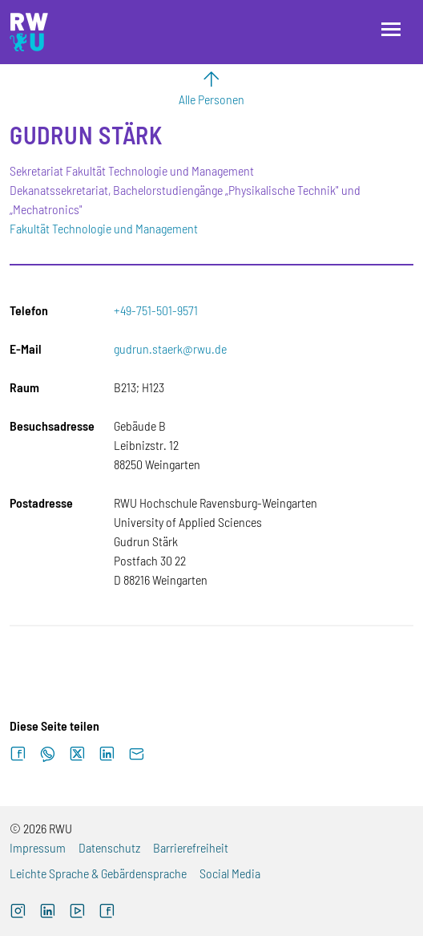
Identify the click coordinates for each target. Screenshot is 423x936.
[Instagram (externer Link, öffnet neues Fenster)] (18, 912)
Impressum (38, 847)
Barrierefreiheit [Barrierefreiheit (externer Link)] (190, 847)
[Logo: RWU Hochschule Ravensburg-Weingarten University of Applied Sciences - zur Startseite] (29, 32)
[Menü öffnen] (391, 29)
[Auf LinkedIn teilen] (107, 754)
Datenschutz (109, 847)
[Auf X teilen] (77, 754)
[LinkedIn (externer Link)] (47, 912)
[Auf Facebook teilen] (18, 754)
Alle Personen (211, 99)
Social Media (229, 873)
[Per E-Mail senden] (136, 754)
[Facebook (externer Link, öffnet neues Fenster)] (107, 912)
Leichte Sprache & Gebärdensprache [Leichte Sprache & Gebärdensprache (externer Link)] (98, 873)
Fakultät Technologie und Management (104, 228)
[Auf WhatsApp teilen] (47, 754)
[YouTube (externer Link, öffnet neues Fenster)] (77, 912)
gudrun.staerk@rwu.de (170, 348)
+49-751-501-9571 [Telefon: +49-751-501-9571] (156, 310)
